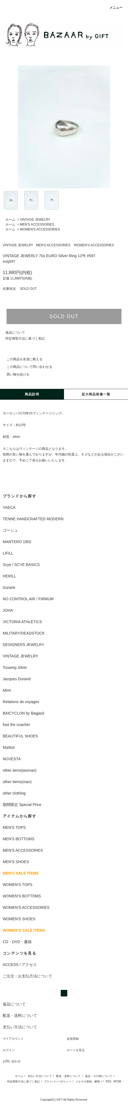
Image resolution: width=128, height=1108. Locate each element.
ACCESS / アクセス (20, 964)
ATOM (117, 1081)
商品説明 (32, 394)
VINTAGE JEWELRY (35, 219)
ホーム (10, 219)
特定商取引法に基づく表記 (25, 338)
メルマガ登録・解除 (87, 1081)
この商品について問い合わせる (26, 367)
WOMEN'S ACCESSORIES (40, 229)
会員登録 (73, 1038)
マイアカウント (13, 1038)
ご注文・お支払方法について (27, 976)
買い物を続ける (14, 374)
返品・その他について (98, 1076)
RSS (108, 1081)
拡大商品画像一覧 (96, 394)
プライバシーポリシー (57, 1081)
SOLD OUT (64, 316)
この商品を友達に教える (21, 359)
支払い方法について (40, 1076)
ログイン (9, 1050)
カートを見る (76, 1050)
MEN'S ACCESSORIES (37, 224)
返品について (15, 332)
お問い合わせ (12, 1061)
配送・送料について (68, 1076)
